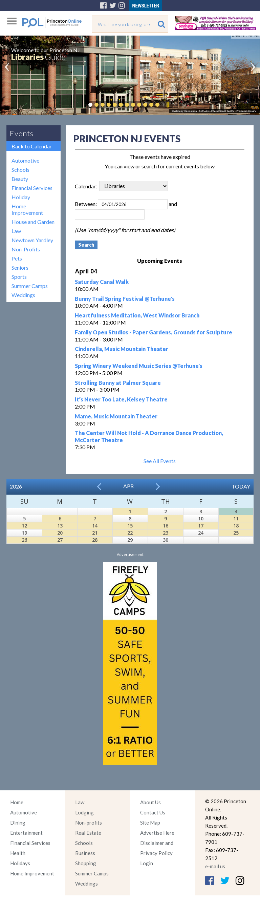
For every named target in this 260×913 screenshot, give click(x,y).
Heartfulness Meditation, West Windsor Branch (137, 315)
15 (130, 525)
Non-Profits (26, 249)
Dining (17, 822)
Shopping (85, 863)
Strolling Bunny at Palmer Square (118, 382)
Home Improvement (27, 209)
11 (236, 518)
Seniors (20, 267)
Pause (168, 105)
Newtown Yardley (32, 240)
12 (24, 525)
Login (146, 863)
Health (17, 853)
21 (95, 533)
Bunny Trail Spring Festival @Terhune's (125, 298)
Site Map (150, 822)
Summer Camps (30, 286)
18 (236, 525)
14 (95, 525)
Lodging (84, 812)
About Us (150, 802)
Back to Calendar (32, 146)
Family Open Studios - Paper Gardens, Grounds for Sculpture (153, 332)
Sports (19, 276)
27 (60, 540)
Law (16, 231)
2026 (16, 486)
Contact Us (152, 812)
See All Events (160, 461)
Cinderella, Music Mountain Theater (121, 349)
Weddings (23, 295)
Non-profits (88, 822)
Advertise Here (157, 833)
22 (130, 533)
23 (165, 533)
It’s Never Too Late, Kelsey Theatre (121, 399)
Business (85, 853)
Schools (20, 169)
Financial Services (32, 188)
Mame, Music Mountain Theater (116, 416)
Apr (128, 486)
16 (165, 525)
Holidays (20, 863)
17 (200, 525)
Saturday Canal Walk (102, 281)
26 (24, 540)
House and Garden (33, 222)
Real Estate (88, 833)
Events (22, 133)
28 (95, 540)
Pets (17, 258)
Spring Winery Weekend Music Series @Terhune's (138, 365)
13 (60, 525)
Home (16, 802)
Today (241, 486)
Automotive (25, 160)
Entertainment (26, 833)
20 (60, 533)
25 (236, 533)
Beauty (20, 178)
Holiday (21, 197)
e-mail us (215, 866)
